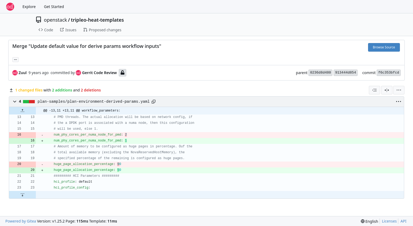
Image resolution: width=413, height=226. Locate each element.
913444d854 (345, 73)
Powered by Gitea (20, 221)
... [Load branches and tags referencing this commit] (15, 59)
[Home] (10, 7)
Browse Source (384, 47)
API (403, 221)
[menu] (398, 90)
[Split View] (386, 90)
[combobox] (374, 90)
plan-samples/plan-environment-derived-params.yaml (94, 101)
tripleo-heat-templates (97, 19)
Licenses (389, 221)
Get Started (54, 6)
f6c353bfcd (388, 73)
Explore (29, 6)
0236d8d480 (320, 73)
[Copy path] (153, 101)
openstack (55, 19)
